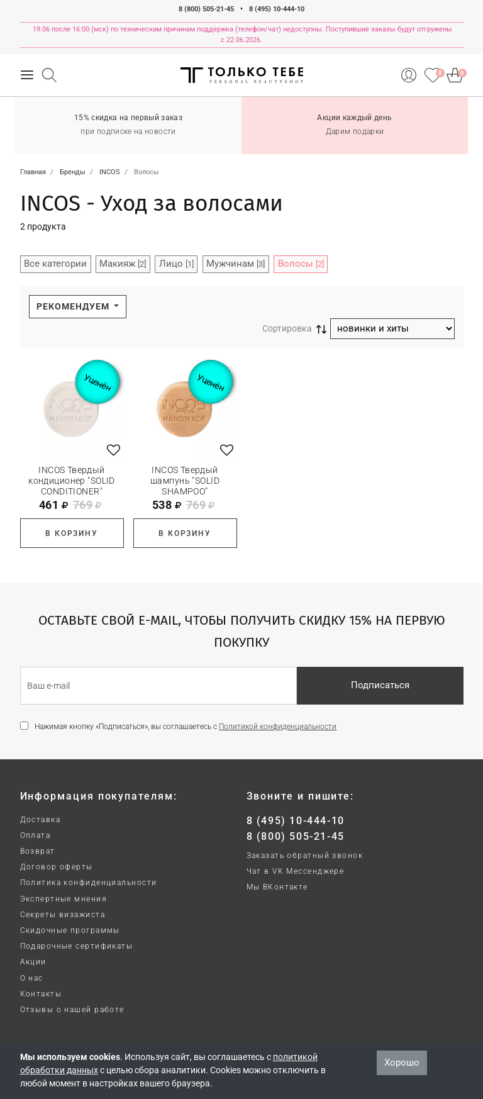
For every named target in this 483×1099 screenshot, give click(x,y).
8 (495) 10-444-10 (276, 9)
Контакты (41, 994)
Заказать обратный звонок (305, 855)
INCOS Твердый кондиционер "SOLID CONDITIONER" (71, 480)
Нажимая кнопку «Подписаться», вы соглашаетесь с (185, 726)
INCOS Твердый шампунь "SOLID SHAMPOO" (184, 480)
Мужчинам (235, 263)
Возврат (37, 851)
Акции (33, 961)
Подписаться (380, 685)
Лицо (176, 263)
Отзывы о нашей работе (72, 1009)
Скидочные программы (70, 930)
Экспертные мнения (63, 899)
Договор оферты (56, 866)
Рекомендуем (74, 306)
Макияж (122, 263)
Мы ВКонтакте (277, 887)
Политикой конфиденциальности (277, 726)
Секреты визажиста (62, 914)
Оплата (35, 835)
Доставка (40, 819)
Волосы (301, 263)
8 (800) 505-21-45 (206, 9)
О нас (31, 978)
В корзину (71, 533)
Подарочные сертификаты (76, 946)
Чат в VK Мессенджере (296, 871)
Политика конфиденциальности (88, 882)
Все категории (55, 263)
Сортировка (287, 328)
